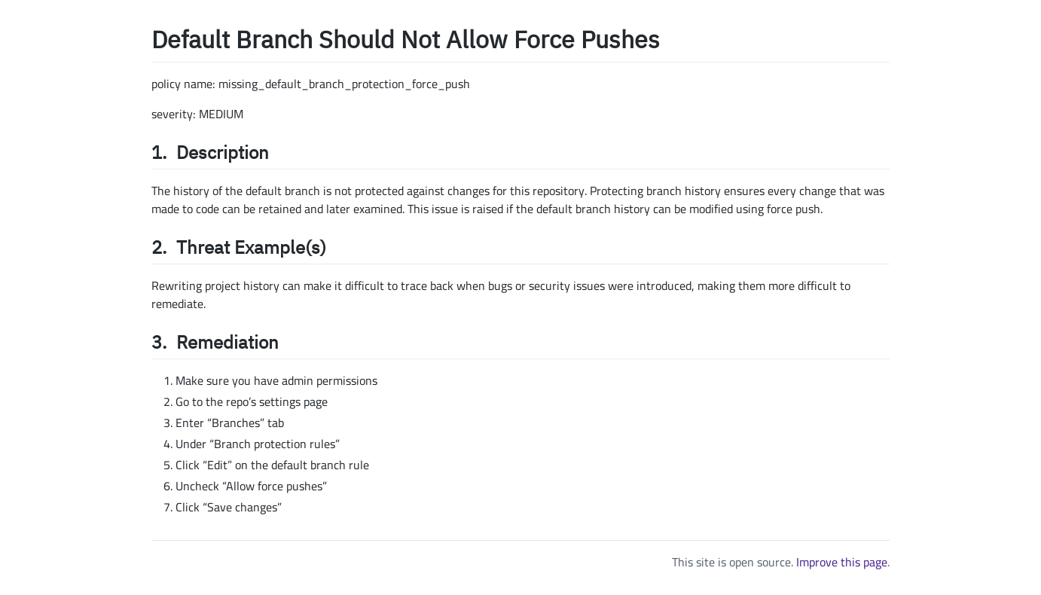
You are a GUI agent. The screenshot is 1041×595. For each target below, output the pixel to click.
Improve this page (841, 562)
